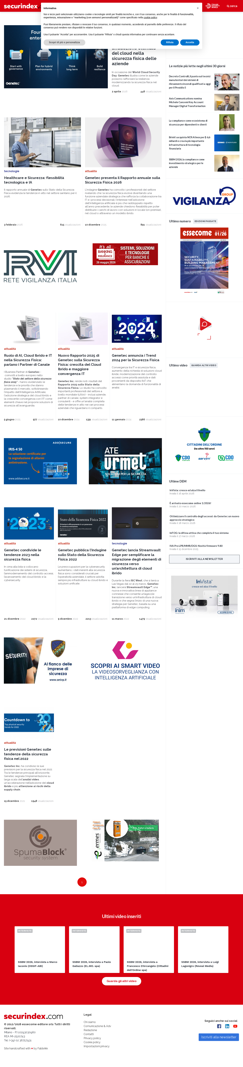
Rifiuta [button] (169, 42)
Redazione (90, 1030)
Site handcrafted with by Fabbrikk (26, 1048)
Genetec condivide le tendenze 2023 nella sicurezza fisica (22, 555)
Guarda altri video (203, 365)
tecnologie (11, 171)
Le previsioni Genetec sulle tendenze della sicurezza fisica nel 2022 (27, 754)
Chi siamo (90, 1022)
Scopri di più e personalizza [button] (64, 42)
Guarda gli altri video (122, 981)
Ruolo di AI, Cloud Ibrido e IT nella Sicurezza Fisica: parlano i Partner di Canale (28, 360)
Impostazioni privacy (96, 1046)
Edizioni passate (205, 221)
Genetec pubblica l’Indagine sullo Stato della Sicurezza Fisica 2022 (82, 555)
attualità (91, 171)
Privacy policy (92, 1038)
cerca (232, 6)
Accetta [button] (190, 42)
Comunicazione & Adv (97, 1026)
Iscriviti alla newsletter (204, 559)
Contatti (89, 1034)
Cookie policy (92, 1042)
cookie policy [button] (150, 17)
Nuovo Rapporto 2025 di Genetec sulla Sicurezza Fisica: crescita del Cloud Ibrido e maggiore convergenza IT (79, 365)
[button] (198, 8)
